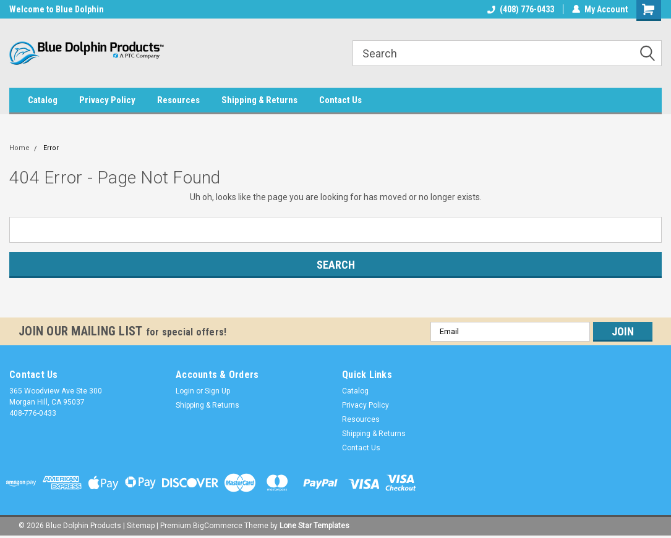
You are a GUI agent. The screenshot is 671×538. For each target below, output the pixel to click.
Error (51, 148)
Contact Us (340, 100)
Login (185, 391)
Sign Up (217, 391)
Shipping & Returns (259, 100)
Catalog (43, 100)
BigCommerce (217, 525)
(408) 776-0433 (520, 9)
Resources (178, 100)
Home (19, 148)
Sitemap (141, 525)
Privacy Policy (107, 100)
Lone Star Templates (314, 525)
